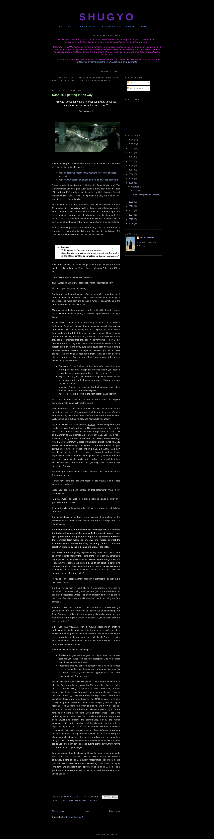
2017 (131, 170)
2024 (131, 215)
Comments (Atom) (74, 817)
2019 (131, 178)
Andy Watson (147, 238)
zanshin (93, 800)
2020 (131, 183)
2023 (131, 210)
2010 (131, 139)
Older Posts (114, 811)
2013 (131, 152)
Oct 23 (137, 190)
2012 (131, 148)
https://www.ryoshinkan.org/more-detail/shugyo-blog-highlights (107, 62)
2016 (131, 165)
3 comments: (95, 797)
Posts (131, 82)
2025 (131, 219)
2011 (131, 144)
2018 (131, 174)
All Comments (135, 88)
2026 (131, 223)
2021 (131, 202)
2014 (131, 157)
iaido (63, 800)
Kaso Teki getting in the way (72, 95)
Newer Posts (58, 811)
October (135, 186)
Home (87, 811)
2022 (131, 206)
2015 (131, 161)
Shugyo (107, 17)
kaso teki (72, 800)
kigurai (83, 800)
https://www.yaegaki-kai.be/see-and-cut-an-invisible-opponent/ (88, 180)
